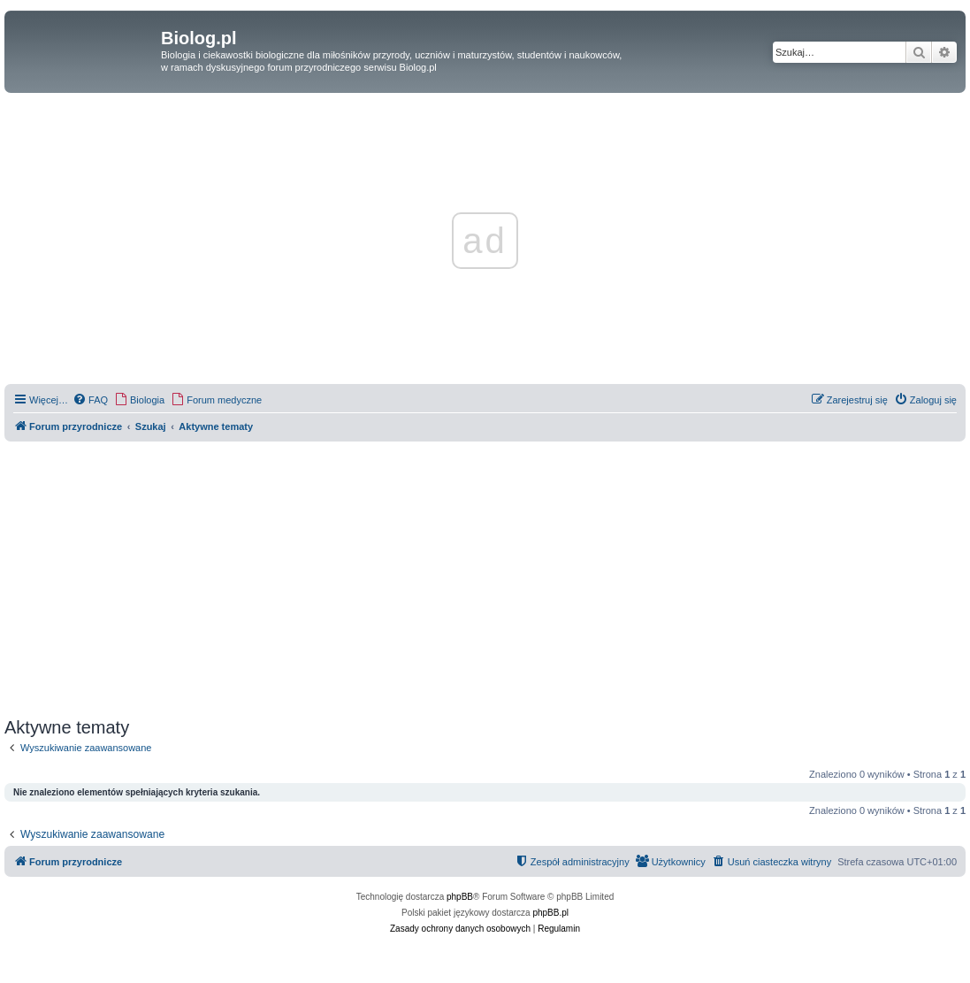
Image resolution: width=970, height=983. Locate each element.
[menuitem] (90, 400)
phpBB (460, 897)
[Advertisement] (485, 579)
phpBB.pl (550, 913)
